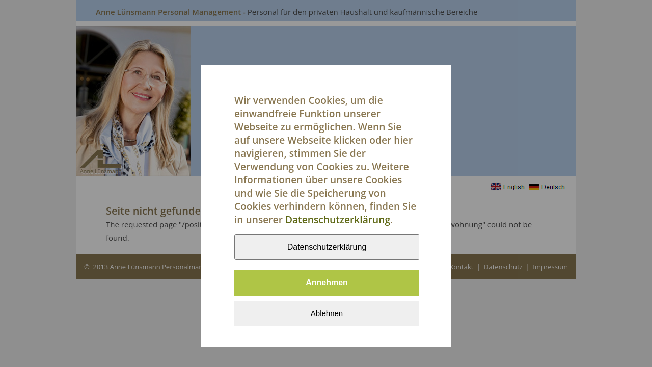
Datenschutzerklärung (337, 221)
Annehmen (327, 284)
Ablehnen (327, 314)
